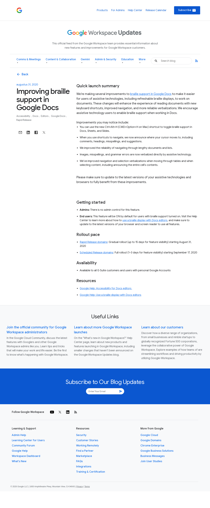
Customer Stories (87, 440)
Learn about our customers (162, 327)
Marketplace (84, 456)
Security (81, 435)
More (142, 61)
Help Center (135, 10)
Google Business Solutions (156, 451)
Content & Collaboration (61, 61)
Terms (87, 486)
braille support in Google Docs (150, 94)
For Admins (118, 10)
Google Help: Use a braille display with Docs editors (110, 295)
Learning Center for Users (28, 440)
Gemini (85, 61)
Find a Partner (85, 451)
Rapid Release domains (93, 242)
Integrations (83, 466)
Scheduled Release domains (96, 252)
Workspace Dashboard (26, 456)
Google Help (20, 451)
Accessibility (23, 116)
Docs (36, 116)
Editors (45, 116)
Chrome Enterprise (152, 445)
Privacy (79, 486)
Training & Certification (90, 471)
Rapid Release (23, 120)
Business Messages (152, 456)
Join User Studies (151, 461)
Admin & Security (105, 61)
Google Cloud (149, 435)
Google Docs (58, 116)
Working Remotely (87, 445)
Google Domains (150, 440)
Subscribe (187, 10)
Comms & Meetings (28, 61)
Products (102, 10)
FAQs (79, 461)
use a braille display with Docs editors (144, 220)
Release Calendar (156, 10)
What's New (19, 461)
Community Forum (23, 445)
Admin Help (19, 435)
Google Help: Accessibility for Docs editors (106, 288)
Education (127, 61)
